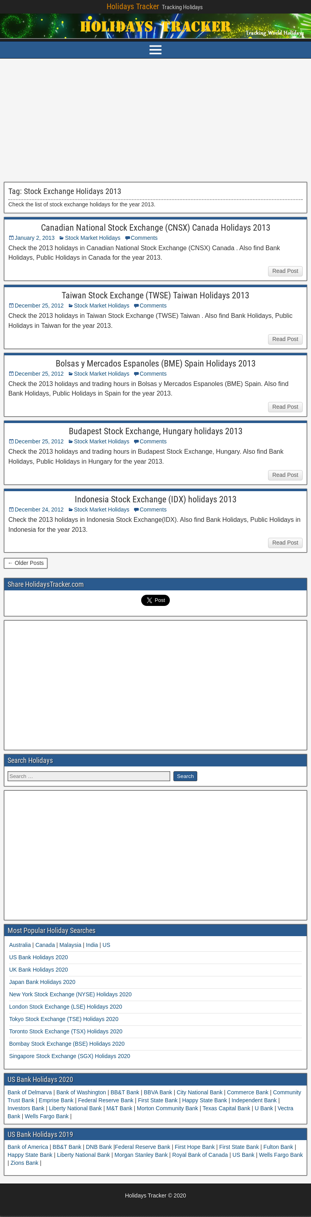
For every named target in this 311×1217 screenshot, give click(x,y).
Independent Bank (254, 1100)
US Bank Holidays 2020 (38, 957)
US (106, 945)
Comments (144, 238)
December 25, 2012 (39, 305)
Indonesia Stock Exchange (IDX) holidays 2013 (156, 499)
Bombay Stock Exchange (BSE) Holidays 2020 (66, 1044)
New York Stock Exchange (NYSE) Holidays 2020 (70, 994)
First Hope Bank (195, 1147)
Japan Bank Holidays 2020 (42, 982)
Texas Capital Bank (226, 1108)
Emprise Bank (56, 1100)
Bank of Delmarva (30, 1092)
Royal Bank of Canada (200, 1155)
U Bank (264, 1108)
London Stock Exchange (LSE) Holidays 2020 (65, 1006)
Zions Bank (25, 1163)
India (92, 945)
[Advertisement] (155, 120)
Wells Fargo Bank (46, 1116)
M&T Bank (119, 1108)
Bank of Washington (81, 1092)
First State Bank (157, 1100)
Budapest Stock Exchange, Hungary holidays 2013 (156, 431)
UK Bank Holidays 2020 (38, 969)
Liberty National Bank (75, 1108)
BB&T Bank (125, 1092)
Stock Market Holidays (92, 238)
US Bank (244, 1155)
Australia (20, 945)
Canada (45, 945)
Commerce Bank (247, 1092)
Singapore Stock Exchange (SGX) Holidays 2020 (69, 1056)
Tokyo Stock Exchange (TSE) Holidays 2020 (64, 1019)
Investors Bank (27, 1108)
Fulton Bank (279, 1147)
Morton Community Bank (167, 1108)
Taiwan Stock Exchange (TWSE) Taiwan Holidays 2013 (155, 295)
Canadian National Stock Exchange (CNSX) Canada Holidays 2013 (155, 228)
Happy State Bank (205, 1100)
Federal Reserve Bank (105, 1100)
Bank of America (29, 1147)
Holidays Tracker (133, 6)
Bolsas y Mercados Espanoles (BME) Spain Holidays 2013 (156, 363)
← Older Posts (26, 563)
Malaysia (70, 945)
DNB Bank (99, 1147)
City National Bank (199, 1092)
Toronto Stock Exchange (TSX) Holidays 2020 (65, 1031)
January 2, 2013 (34, 238)
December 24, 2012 (39, 509)
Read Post (285, 271)
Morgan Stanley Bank (142, 1155)
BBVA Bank (158, 1092)
